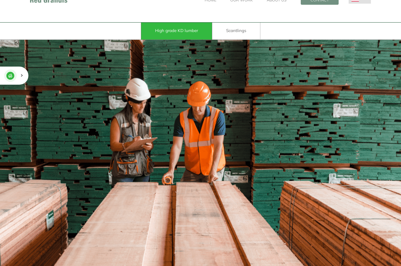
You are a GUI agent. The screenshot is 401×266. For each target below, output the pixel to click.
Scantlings (236, 30)
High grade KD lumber (176, 30)
